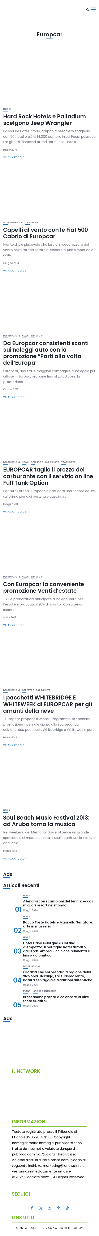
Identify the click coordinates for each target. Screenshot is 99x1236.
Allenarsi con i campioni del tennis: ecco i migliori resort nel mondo (58, 903)
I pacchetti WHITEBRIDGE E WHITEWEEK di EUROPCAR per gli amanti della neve (47, 704)
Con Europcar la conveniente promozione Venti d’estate (43, 587)
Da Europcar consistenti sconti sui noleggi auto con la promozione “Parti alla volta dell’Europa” (46, 353)
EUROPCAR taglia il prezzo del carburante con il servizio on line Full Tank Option (48, 476)
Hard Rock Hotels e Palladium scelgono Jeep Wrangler (44, 120)
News (25, 336)
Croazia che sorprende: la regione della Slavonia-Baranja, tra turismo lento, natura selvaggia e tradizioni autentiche (57, 976)
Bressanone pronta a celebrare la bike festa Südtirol (56, 999)
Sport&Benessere (44, 991)
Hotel (7, 109)
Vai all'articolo (13, 157)
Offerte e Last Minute (45, 462)
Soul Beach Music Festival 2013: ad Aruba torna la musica (46, 821)
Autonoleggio (13, 222)
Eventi (27, 991)
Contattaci (26, 1228)
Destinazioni (11, 336)
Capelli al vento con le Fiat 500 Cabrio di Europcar (45, 233)
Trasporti (32, 222)
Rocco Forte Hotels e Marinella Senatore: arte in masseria (58, 924)
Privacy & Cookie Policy (62, 1228)
